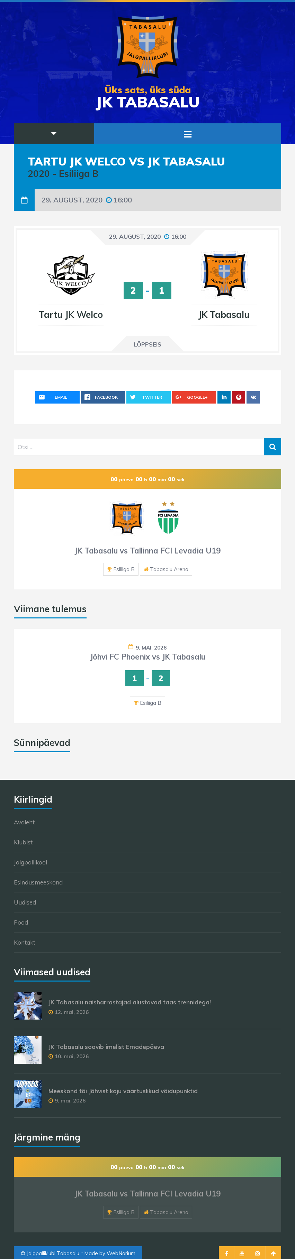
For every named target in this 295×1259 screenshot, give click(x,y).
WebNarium (121, 1253)
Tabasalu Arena (169, 569)
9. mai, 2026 (151, 647)
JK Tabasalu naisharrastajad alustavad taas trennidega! (129, 1002)
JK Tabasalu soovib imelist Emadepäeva (106, 1046)
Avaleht (24, 822)
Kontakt (24, 942)
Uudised (25, 902)
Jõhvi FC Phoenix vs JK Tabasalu (147, 657)
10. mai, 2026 (72, 1056)
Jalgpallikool (30, 862)
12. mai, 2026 (72, 1012)
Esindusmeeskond (38, 882)
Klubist (23, 842)
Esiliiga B (124, 569)
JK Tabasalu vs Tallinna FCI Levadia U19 (147, 551)
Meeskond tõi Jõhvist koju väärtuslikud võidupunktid (123, 1091)
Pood (21, 922)
